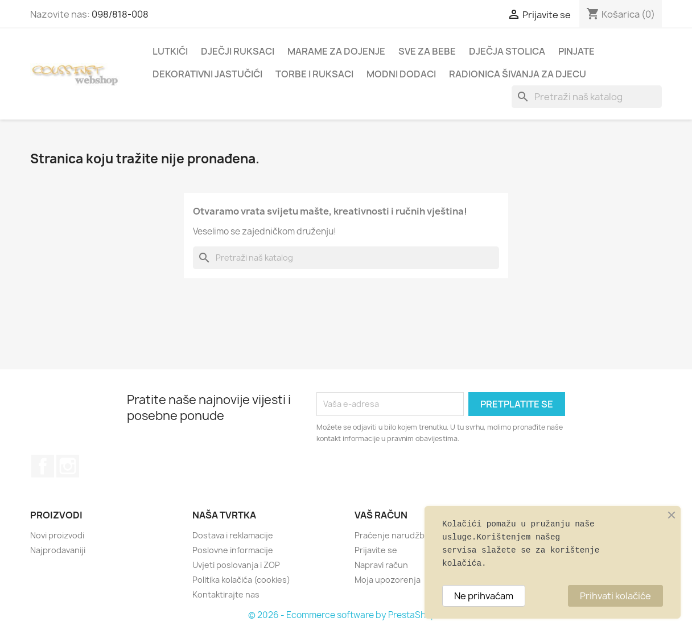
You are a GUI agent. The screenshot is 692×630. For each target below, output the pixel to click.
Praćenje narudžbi (390, 535)
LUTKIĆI (170, 51)
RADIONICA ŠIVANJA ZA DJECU (517, 74)
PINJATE (576, 51)
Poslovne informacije (232, 550)
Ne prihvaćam (483, 596)
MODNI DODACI (401, 74)
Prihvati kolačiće (615, 596)
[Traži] (587, 96)
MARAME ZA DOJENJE (336, 51)
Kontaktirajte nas (226, 594)
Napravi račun (381, 564)
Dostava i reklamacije (232, 535)
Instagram (67, 466)
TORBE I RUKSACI (314, 74)
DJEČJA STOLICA (507, 51)
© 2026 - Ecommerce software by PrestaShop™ (346, 615)
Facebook (42, 466)
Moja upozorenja (388, 579)
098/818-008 (120, 14)
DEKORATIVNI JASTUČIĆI (207, 74)
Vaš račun (381, 515)
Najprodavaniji (57, 550)
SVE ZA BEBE (427, 51)
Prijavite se (376, 550)
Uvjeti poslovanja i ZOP (236, 564)
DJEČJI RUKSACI (237, 51)
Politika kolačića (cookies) (241, 579)
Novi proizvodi (57, 535)
